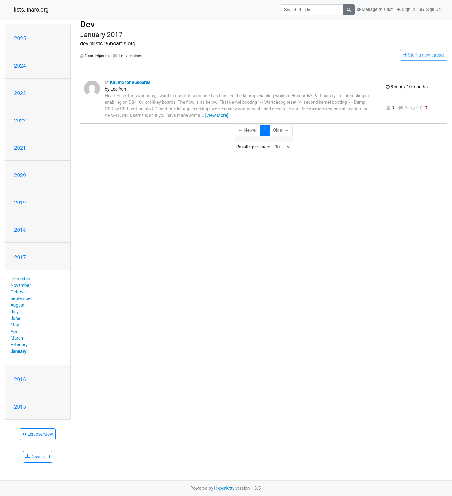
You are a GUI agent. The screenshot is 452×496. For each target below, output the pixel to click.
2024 (20, 66)
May (15, 324)
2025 (20, 38)
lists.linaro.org (31, 10)
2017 (20, 257)
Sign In (406, 9)
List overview (37, 434)
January (19, 351)
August (17, 305)
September (21, 298)
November (21, 285)
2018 (20, 230)
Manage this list (375, 9)
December (21, 278)
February (19, 344)
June (15, 318)
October (18, 291)
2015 (20, 407)
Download (37, 456)
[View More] (216, 115)
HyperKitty (224, 488)
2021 (20, 148)
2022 (20, 120)
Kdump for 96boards (127, 82)
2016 (20, 379)
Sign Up (430, 9)
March (17, 338)
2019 (20, 202)
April (15, 331)
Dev (87, 24)
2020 (20, 175)
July (15, 311)
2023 (20, 93)
